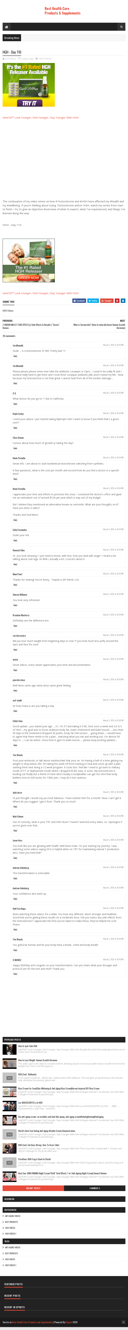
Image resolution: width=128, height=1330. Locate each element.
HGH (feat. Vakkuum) (27, 1077)
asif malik (17, 704)
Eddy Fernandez (20, 533)
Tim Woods (18, 758)
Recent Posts (33, 1191)
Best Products (11, 1225)
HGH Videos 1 (10, 1237)
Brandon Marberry (21, 618)
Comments (95, 1191)
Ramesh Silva (19, 553)
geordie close (19, 683)
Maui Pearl (17, 577)
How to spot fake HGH (27, 1049)
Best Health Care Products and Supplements (32, 1325)
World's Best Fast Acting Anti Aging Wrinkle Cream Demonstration (46, 1134)
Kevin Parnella (19, 461)
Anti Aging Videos (12, 1219)
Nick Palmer (18, 820)
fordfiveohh (18, 349)
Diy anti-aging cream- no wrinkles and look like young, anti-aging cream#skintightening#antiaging (60, 1120)
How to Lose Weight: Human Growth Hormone (37, 1063)
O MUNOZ (17, 963)
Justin (15, 663)
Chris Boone (18, 441)
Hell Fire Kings (19, 912)
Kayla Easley (18, 417)
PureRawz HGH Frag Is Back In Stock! (34, 1162)
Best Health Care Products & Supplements (63, 11)
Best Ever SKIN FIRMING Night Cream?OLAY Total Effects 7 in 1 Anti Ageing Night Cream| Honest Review (62, 1176)
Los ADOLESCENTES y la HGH (30, 1106)
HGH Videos (45, 62)
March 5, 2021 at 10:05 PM (113, 348)
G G (14, 396)
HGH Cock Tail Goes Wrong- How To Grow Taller (38, 1148)
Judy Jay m (17, 796)
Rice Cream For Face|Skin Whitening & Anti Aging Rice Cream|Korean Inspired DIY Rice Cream (58, 1091)
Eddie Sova (17, 724)
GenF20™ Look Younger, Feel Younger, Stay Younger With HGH (41, 121)
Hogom (69, 1325)
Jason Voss (17, 844)
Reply (15, 359)
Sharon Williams (20, 598)
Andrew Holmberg (21, 871)
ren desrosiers (19, 639)
